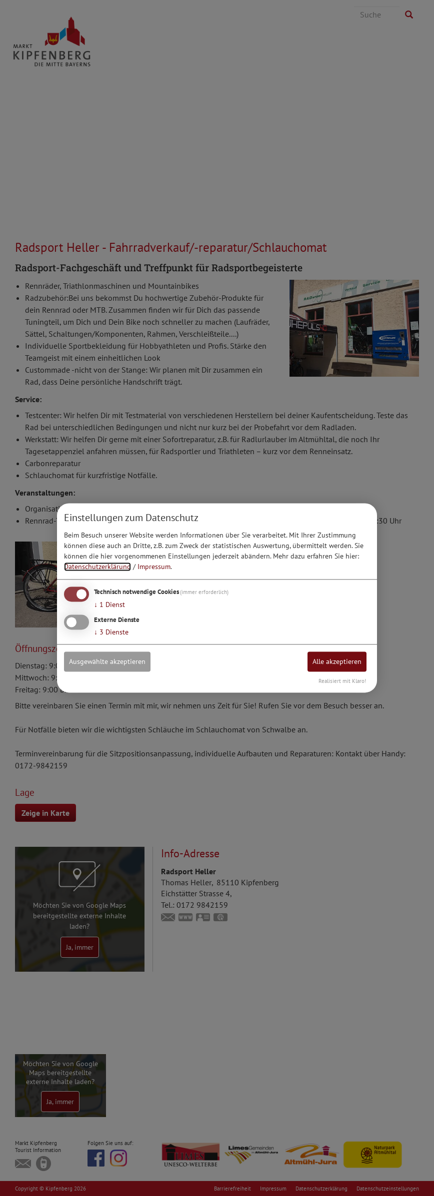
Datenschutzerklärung (97, 566)
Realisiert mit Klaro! (342, 681)
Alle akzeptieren (337, 661)
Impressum (154, 566)
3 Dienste (111, 631)
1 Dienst (109, 604)
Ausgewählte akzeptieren (107, 661)
